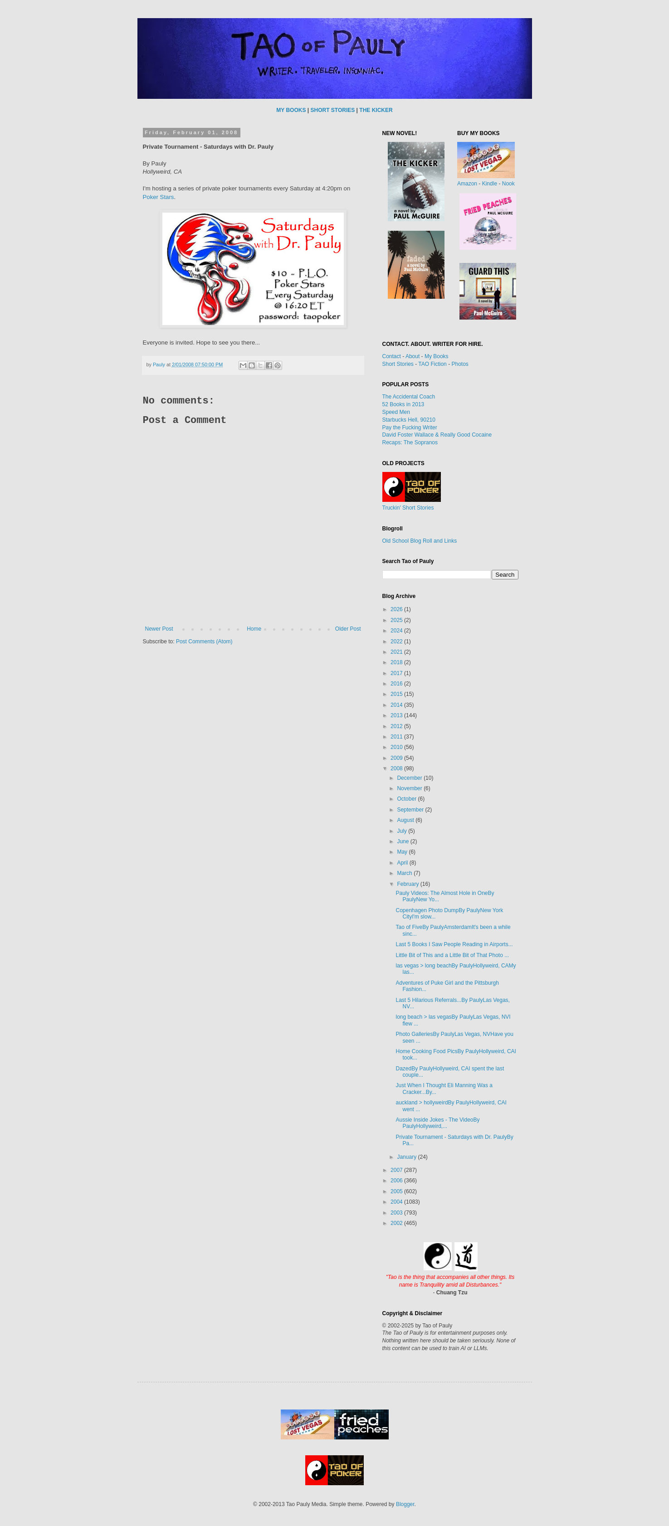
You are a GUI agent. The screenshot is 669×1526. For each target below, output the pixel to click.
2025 (397, 620)
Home (254, 629)
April (403, 863)
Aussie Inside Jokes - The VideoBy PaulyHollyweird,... (437, 1123)
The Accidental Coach (408, 397)
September (411, 810)
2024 (397, 630)
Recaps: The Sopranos (410, 442)
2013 (397, 715)
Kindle (489, 183)
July (402, 831)
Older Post (348, 629)
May (403, 852)
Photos (459, 364)
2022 (397, 641)
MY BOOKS (291, 110)
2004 (397, 1202)
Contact (391, 356)
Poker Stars (158, 197)
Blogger (405, 1504)
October (407, 799)
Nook (508, 183)
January (407, 1157)
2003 (397, 1213)
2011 (397, 737)
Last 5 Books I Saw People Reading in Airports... (454, 944)
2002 (397, 1223)
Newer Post (159, 629)
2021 (397, 652)
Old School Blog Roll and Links (419, 541)
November (410, 788)
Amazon (467, 183)
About (412, 356)
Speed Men (396, 412)
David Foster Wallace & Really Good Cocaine (437, 435)
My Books (437, 356)
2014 (397, 705)
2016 (397, 683)
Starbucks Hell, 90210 (408, 420)
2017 (397, 673)
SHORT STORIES (332, 110)
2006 (397, 1180)
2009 (397, 758)
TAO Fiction (432, 364)
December (410, 778)
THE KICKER (375, 110)
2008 (397, 768)
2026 (397, 609)
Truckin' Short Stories (408, 508)
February (408, 884)
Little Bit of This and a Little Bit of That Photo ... (452, 955)
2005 (397, 1191)
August (406, 820)
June (403, 841)
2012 (397, 726)
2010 (397, 747)
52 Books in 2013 (403, 404)
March (405, 873)
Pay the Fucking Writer (409, 427)
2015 (397, 694)
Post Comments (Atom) (204, 641)
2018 (397, 662)
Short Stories (398, 364)
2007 (397, 1170)
